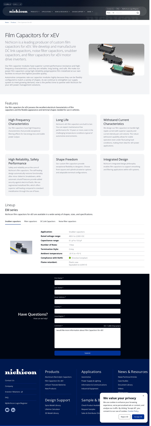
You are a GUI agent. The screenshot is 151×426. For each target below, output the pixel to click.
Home (7, 22)
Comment (57, 326)
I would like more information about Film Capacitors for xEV (87, 338)
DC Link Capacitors (47, 221)
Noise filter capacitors (67, 221)
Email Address (59, 297)
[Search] (125, 12)
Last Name (58, 288)
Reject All (124, 417)
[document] (123, 407)
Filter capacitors (30, 221)
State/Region (58, 316)
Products (13, 22)
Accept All (138, 417)
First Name (58, 278)
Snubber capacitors (13, 221)
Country (57, 307)
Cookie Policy (133, 411)
